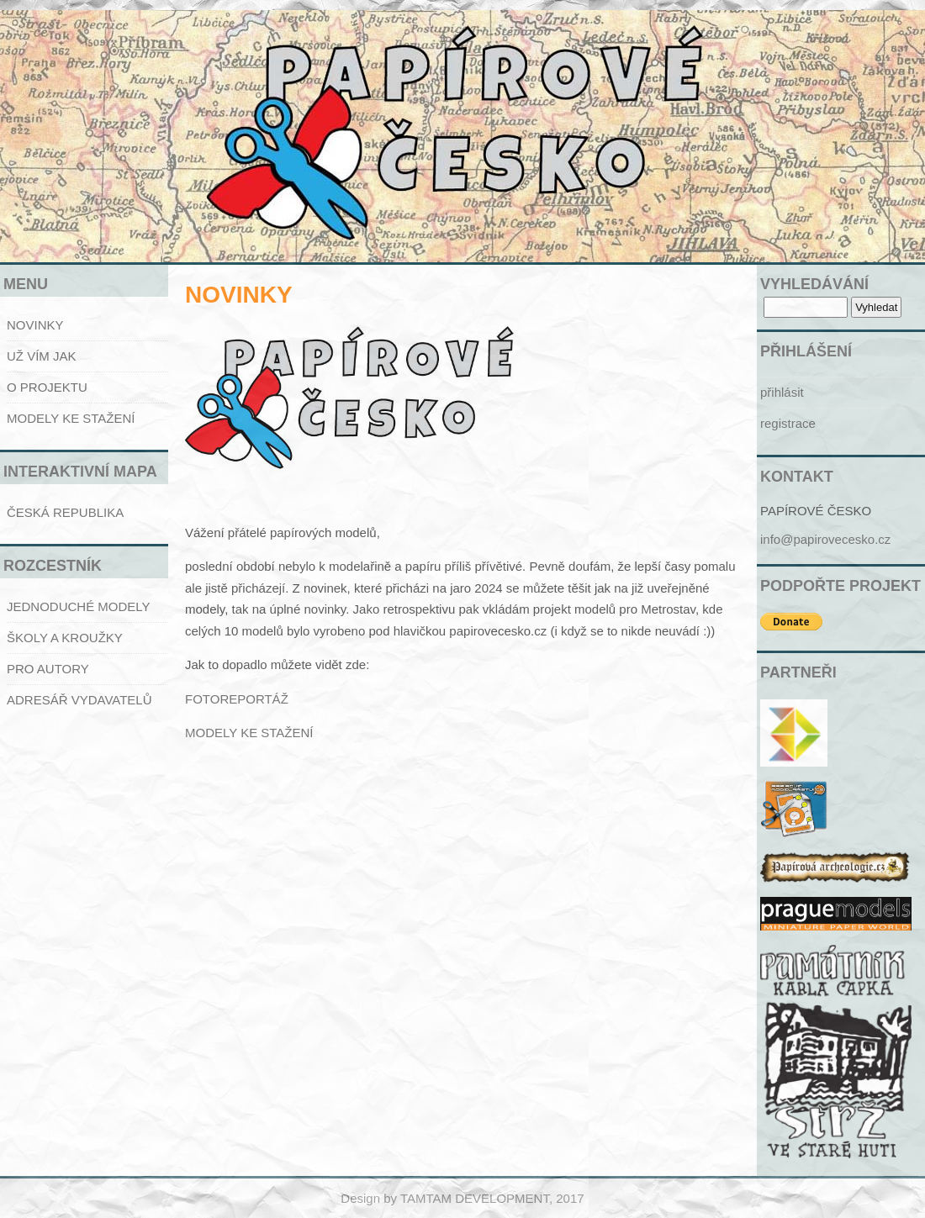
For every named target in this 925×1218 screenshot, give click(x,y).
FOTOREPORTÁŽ (236, 699)
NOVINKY (35, 325)
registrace (788, 423)
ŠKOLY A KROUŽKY (65, 637)
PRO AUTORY (48, 669)
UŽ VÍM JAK (42, 356)
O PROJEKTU (47, 387)
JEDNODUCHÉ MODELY (79, 606)
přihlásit (782, 392)
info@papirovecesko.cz (825, 539)
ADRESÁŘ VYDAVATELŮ (79, 700)
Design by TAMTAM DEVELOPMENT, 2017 (462, 1198)
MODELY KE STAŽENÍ (71, 418)
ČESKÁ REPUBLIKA (65, 512)
